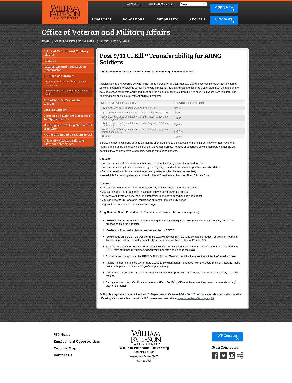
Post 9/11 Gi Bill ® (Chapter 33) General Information (65, 83)
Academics (101, 18)
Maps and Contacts (160, 4)
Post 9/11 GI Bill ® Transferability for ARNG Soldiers (67, 92)
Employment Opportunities (77, 341)
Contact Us (63, 354)
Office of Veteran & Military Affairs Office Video (64, 142)
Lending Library (55, 109)
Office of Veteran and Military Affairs (65, 52)
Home (46, 41)
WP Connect (228, 335)
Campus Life (166, 18)
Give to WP (225, 19)
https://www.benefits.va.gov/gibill (195, 298)
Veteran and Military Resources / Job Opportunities (67, 117)
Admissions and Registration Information (64, 68)
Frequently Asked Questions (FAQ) (67, 134)
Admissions (133, 18)
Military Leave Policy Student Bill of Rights (67, 126)
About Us (197, 18)
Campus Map (65, 348)
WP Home (62, 334)
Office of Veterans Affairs (74, 41)
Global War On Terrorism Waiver (62, 102)
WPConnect (134, 4)
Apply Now (225, 6)
